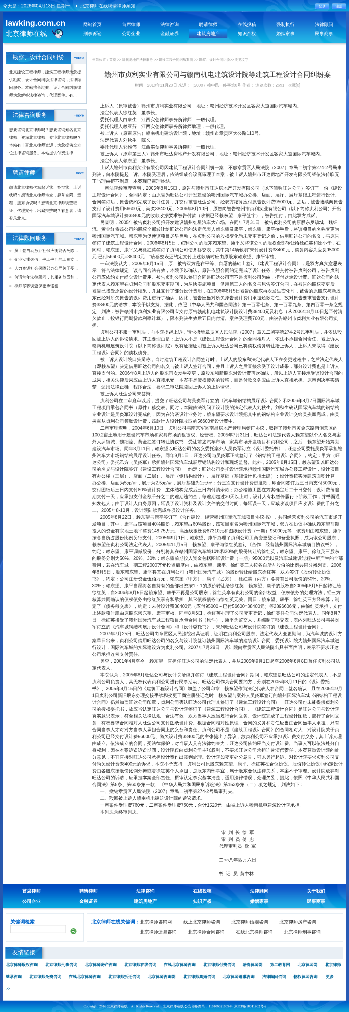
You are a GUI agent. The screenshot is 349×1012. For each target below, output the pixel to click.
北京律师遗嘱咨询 (158, 931)
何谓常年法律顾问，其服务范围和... (46, 277)
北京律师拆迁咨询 (124, 977)
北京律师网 (308, 965)
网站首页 (92, 24)
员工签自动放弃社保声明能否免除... (46, 250)
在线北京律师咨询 (254, 931)
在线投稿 (247, 24)
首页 (112, 60)
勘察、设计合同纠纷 (214, 60)
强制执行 (285, 24)
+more (79, 58)
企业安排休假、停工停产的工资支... (46, 259)
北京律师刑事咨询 (302, 931)
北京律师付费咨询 (219, 965)
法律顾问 (324, 24)
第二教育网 (280, 965)
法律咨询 (169, 24)
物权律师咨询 (306, 977)
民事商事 (324, 33)
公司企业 (131, 33)
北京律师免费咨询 (45, 977)
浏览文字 (242, 60)
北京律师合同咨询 (206, 931)
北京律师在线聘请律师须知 (107, 5)
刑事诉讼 (92, 33)
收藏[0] (294, 85)
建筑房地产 (208, 33)
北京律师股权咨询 (22, 965)
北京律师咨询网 (156, 921)
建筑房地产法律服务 (137, 60)
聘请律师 (208, 24)
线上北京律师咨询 (201, 921)
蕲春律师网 (253, 965)
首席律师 (131, 24)
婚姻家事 (285, 33)
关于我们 (316, 891)
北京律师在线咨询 (140, 965)
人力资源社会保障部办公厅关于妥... (46, 268)
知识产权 (247, 33)
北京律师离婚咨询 (199, 977)
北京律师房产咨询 (297, 921)
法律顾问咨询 (274, 977)
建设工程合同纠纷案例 (176, 60)
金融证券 (169, 33)
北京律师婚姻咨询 (249, 921)
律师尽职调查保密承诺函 (36, 286)
